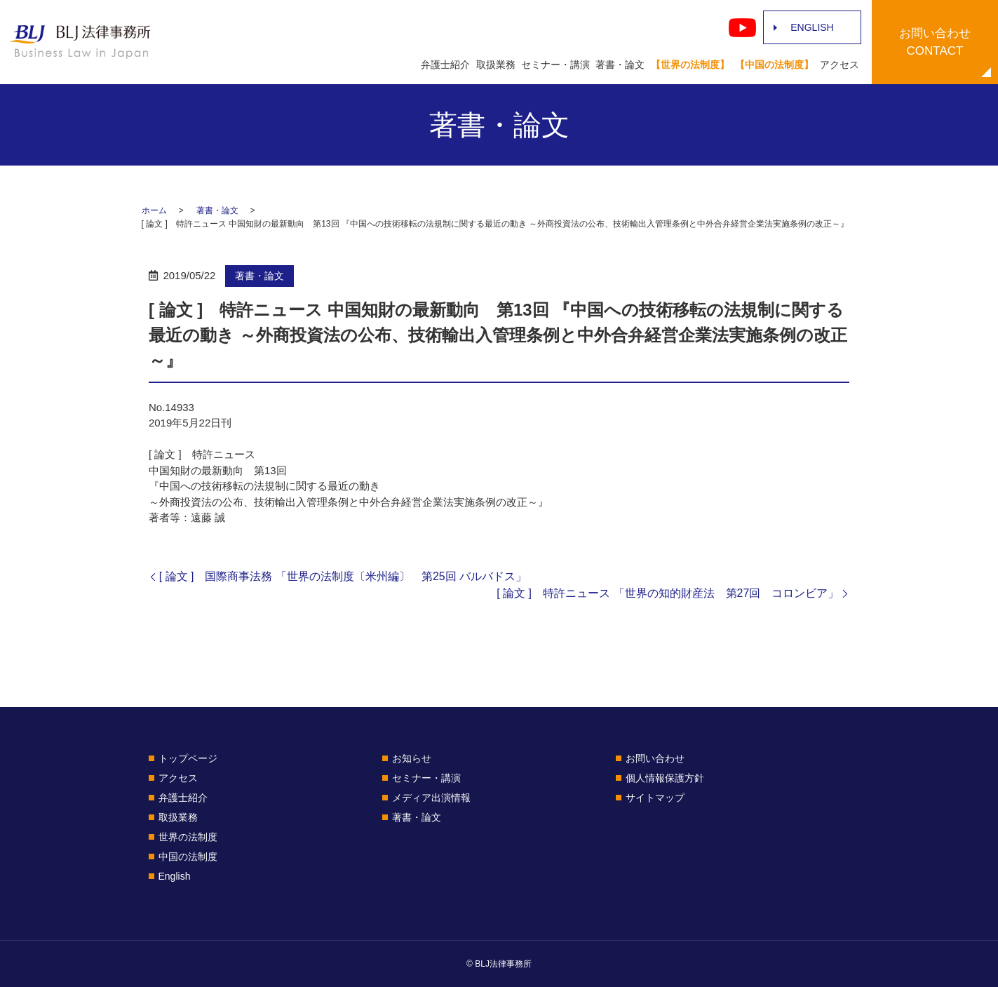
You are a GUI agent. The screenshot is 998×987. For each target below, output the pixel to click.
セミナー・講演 (555, 64)
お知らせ (411, 758)
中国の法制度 (188, 856)
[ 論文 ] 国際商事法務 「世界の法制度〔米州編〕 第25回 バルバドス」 (343, 576)
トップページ (188, 758)
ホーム (154, 210)
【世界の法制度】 (690, 64)
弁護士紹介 (445, 64)
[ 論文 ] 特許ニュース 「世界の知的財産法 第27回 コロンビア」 (668, 593)
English (175, 876)
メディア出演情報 (431, 797)
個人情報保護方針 (665, 778)
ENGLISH (811, 27)
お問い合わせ (655, 758)
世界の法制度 (188, 836)
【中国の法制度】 (774, 64)
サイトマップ (655, 797)
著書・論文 (620, 64)
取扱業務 (495, 64)
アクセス (839, 64)
